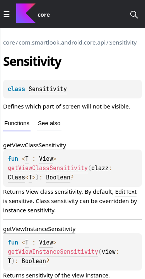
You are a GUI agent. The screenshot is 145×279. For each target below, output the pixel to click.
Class (16, 177)
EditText (126, 191)
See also (49, 123)
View (46, 159)
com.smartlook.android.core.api (62, 42)
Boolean (58, 177)
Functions (16, 123)
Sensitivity (123, 42)
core (9, 42)
